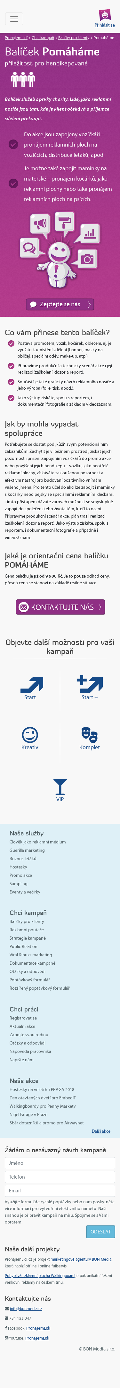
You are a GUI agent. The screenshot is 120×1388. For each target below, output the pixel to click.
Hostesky (18, 867)
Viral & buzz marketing (31, 955)
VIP (60, 799)
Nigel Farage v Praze (28, 1114)
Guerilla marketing (27, 850)
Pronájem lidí (16, 37)
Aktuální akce (22, 1026)
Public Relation (23, 946)
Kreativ (29, 747)
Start (30, 697)
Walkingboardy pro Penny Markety (43, 1106)
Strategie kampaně (28, 938)
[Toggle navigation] (14, 19)
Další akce (101, 1131)
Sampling (19, 883)
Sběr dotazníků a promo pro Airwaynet (47, 1123)
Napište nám (22, 1059)
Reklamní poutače (27, 930)
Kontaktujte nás (62, 607)
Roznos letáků (23, 858)
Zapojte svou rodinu (29, 1034)
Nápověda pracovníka (30, 1051)
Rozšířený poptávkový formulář (40, 988)
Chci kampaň (43, 37)
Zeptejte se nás (60, 304)
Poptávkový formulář (30, 980)
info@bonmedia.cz (26, 1308)
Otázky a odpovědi (27, 971)
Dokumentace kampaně (32, 963)
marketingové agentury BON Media (81, 1259)
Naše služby (27, 833)
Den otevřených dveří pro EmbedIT (43, 1098)
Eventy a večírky (25, 892)
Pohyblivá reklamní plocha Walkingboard (40, 1275)
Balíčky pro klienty (73, 37)
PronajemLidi (38, 1328)
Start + (90, 697)
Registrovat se (23, 1018)
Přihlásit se (105, 25)
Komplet (89, 747)
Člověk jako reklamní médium (38, 842)
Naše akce (24, 1081)
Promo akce (21, 875)
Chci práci (24, 1009)
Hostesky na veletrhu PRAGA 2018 (42, 1089)
